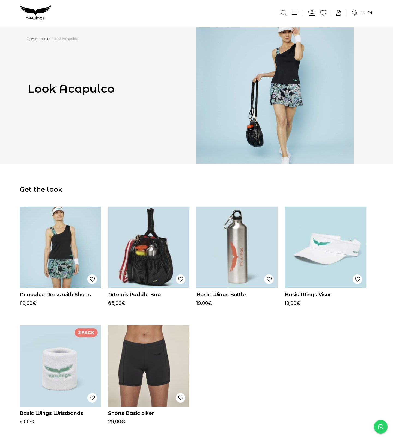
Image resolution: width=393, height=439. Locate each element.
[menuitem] (362, 14)
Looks (45, 38)
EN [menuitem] (370, 13)
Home (32, 38)
